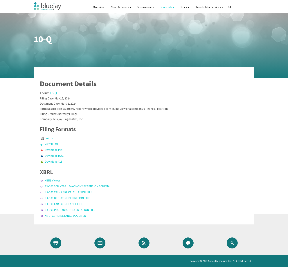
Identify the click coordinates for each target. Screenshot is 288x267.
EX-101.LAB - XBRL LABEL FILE (63, 204)
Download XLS (53, 161)
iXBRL (49, 137)
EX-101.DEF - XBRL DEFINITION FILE (67, 198)
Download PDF (54, 150)
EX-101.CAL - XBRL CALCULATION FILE (68, 192)
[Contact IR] (188, 242)
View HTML (52, 144)
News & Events (120, 7)
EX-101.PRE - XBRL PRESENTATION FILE (70, 210)
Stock (183, 7)
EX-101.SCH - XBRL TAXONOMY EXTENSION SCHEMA (77, 186)
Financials (165, 7)
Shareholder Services (208, 7)
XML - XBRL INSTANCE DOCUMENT (66, 215)
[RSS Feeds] (144, 242)
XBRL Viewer (52, 180)
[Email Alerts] (99, 242)
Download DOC (54, 155)
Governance (144, 7)
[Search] (228, 7)
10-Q (53, 93)
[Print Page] (55, 242)
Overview (98, 7)
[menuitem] (98, 7)
